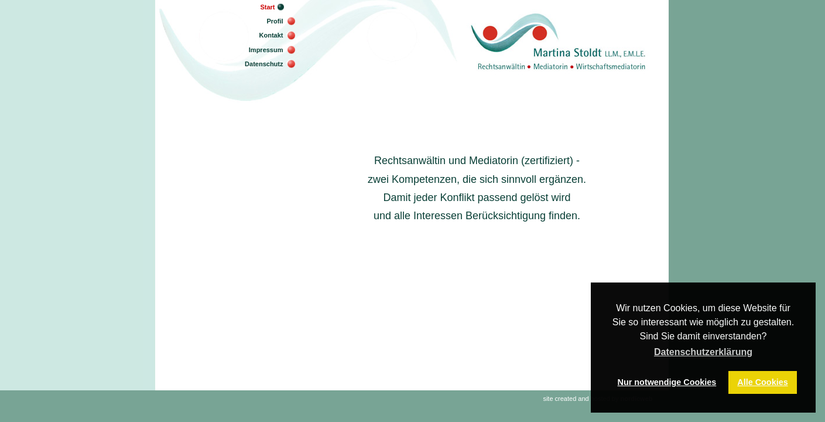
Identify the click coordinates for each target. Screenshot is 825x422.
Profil (274, 21)
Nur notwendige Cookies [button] (667, 382)
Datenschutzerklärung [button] (703, 352)
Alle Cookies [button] (762, 382)
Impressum (266, 49)
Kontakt (271, 35)
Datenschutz (264, 63)
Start (267, 7)
